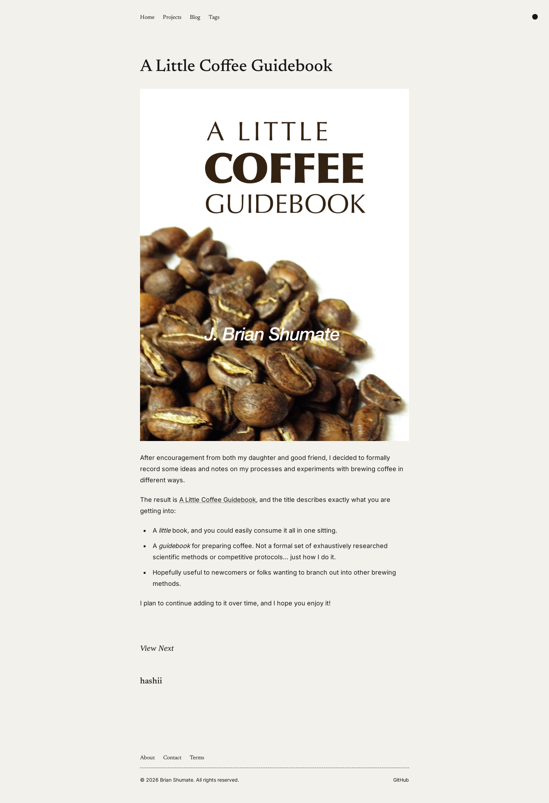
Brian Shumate (176, 780)
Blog (195, 17)
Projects (172, 17)
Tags (214, 17)
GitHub (401, 780)
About (147, 758)
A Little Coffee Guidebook (217, 499)
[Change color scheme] (535, 16)
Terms (197, 758)
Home (147, 17)
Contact (172, 758)
